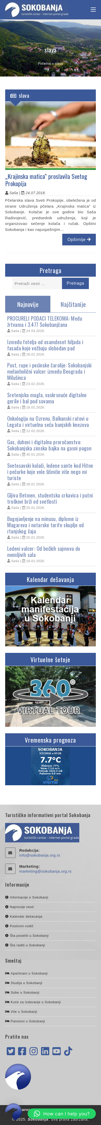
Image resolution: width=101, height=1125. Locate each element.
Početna (44, 63)
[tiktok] (68, 1052)
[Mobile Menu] (93, 10)
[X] (11, 1052)
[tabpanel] (50, 439)
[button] (62, 1113)
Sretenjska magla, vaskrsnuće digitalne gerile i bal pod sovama (47, 398)
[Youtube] (56, 1052)
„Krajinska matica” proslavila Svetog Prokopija (46, 179)
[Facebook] (22, 1052)
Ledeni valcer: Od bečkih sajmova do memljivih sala (43, 551)
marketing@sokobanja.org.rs (45, 871)
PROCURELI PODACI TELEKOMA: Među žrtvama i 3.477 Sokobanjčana (44, 321)
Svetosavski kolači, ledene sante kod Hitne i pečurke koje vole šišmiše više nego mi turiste (50, 472)
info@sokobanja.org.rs (39, 855)
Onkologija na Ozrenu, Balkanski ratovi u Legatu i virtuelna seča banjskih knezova (48, 421)
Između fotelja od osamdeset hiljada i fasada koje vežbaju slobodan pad (45, 345)
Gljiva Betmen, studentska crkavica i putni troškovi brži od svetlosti (50, 498)
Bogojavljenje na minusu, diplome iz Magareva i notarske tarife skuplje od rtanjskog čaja (45, 525)
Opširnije (79, 239)
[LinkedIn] (45, 1052)
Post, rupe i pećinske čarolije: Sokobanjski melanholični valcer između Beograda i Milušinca (49, 371)
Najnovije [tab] (28, 304)
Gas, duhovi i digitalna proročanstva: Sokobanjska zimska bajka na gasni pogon (49, 445)
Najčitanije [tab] (73, 304)
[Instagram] (33, 1052)
